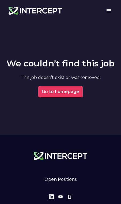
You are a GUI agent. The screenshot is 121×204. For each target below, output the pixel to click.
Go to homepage (60, 91)
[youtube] (60, 196)
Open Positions (60, 179)
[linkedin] (51, 196)
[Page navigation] (109, 10)
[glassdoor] (69, 196)
